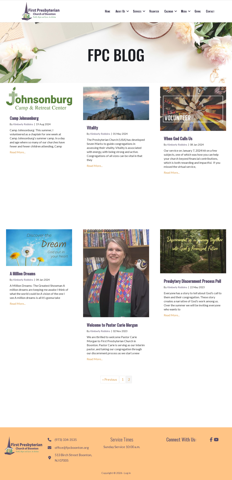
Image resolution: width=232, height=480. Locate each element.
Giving (198, 11)
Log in (127, 472)
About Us (120, 11)
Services (137, 11)
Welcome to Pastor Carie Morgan (112, 325)
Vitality (92, 128)
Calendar (168, 11)
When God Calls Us (178, 138)
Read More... (17, 152)
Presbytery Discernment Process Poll (192, 281)
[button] (127, 11)
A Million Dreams (22, 273)
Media (184, 11)
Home (107, 11)
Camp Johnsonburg (24, 118)
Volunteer (154, 11)
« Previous (109, 379)
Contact (210, 11)
